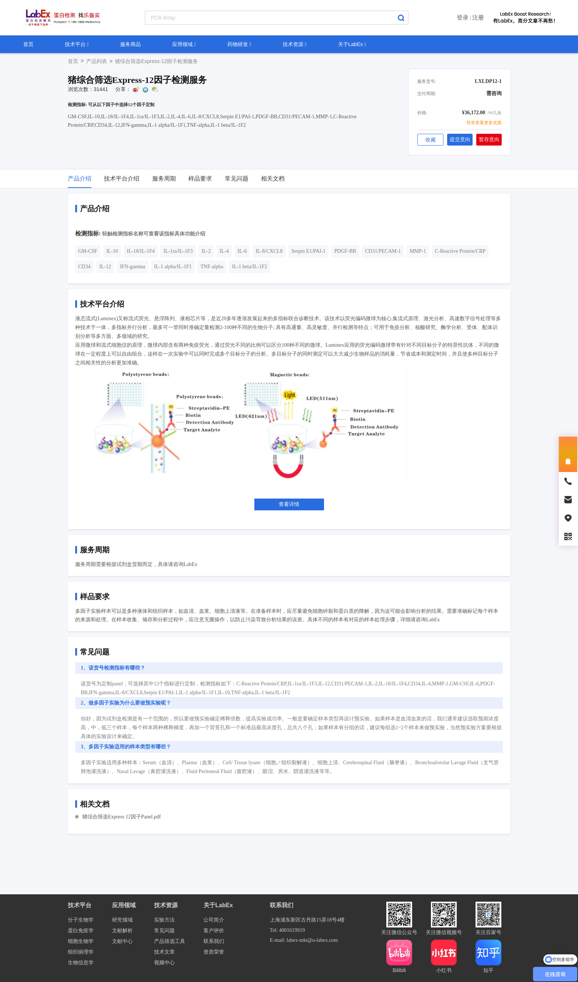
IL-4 (224, 251)
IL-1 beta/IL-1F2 (249, 266)
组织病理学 (81, 952)
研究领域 (122, 920)
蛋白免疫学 (81, 930)
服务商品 (130, 44)
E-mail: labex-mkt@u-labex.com (304, 940)
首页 (28, 44)
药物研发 (239, 44)
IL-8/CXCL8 (268, 251)
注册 (478, 17)
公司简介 (213, 920)
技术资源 (295, 44)
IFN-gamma (132, 266)
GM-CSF (87, 251)
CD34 (84, 266)
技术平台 (77, 44)
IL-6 (242, 251)
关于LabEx (352, 44)
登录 (463, 17)
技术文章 (164, 952)
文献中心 (122, 941)
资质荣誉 (213, 952)
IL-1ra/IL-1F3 (177, 251)
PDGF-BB (345, 251)
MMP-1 (418, 251)
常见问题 (164, 930)
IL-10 (112, 251)
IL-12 (105, 266)
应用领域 (184, 44)
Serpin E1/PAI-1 (308, 251)
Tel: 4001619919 (287, 930)
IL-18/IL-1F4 (140, 251)
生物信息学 (81, 962)
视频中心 (164, 962)
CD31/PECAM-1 (383, 251)
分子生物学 (81, 920)
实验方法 (164, 920)
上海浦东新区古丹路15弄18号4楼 (307, 920)
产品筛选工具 (169, 941)
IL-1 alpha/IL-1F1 (173, 266)
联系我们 (213, 941)
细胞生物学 (81, 941)
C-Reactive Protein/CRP (460, 251)
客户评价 (213, 930)
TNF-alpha (212, 266)
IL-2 (206, 251)
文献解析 (122, 930)
